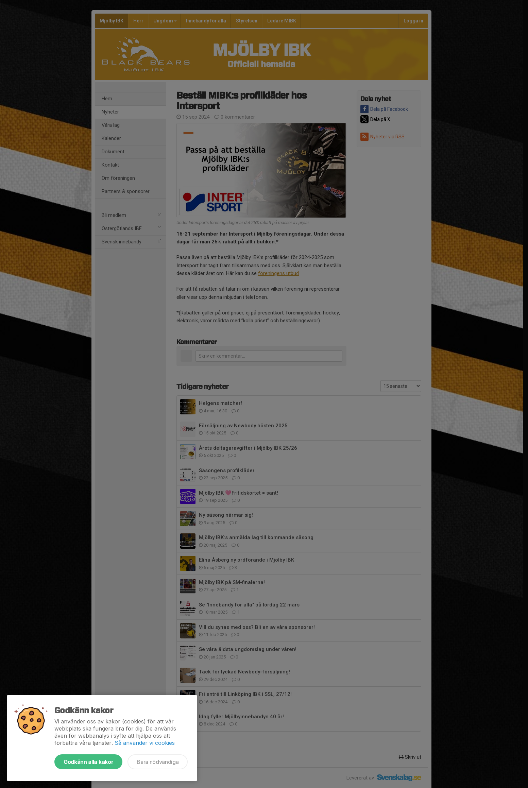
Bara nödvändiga (157, 761)
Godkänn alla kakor (88, 761)
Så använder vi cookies (145, 742)
